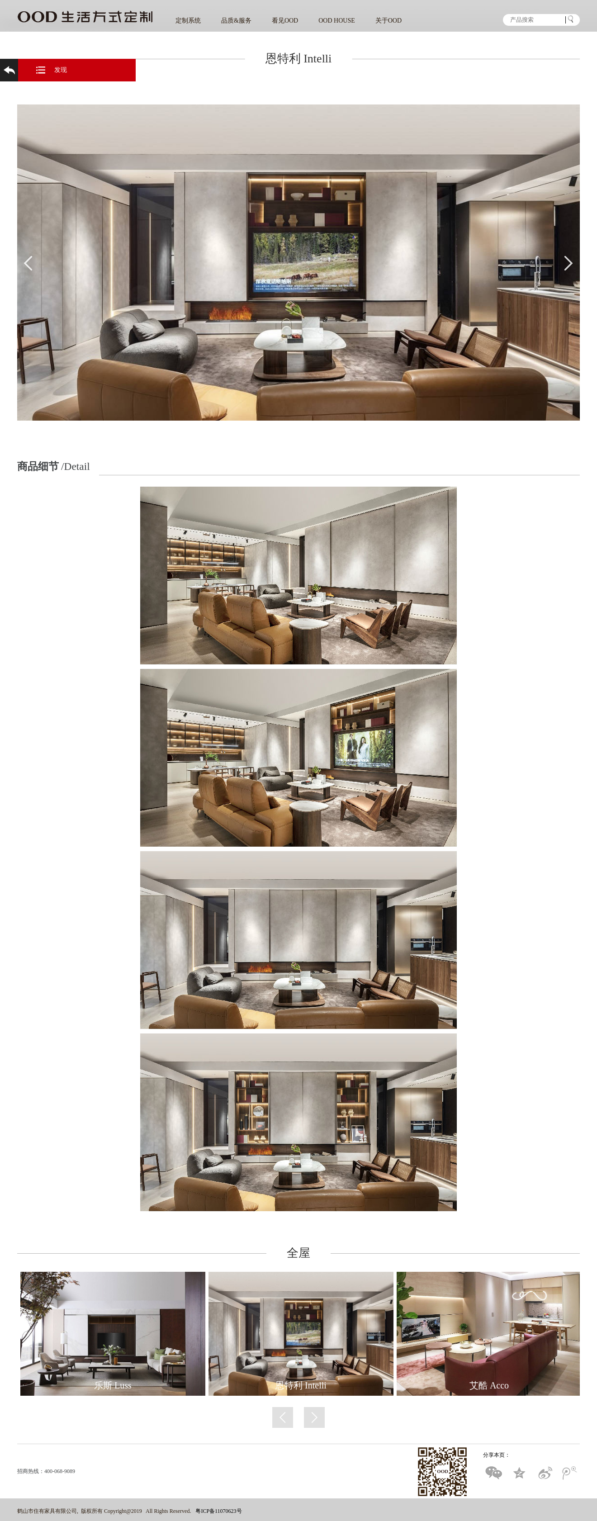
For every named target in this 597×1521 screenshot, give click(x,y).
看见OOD (285, 20)
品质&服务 (236, 20)
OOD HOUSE (336, 20)
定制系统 (188, 20)
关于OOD (388, 20)
